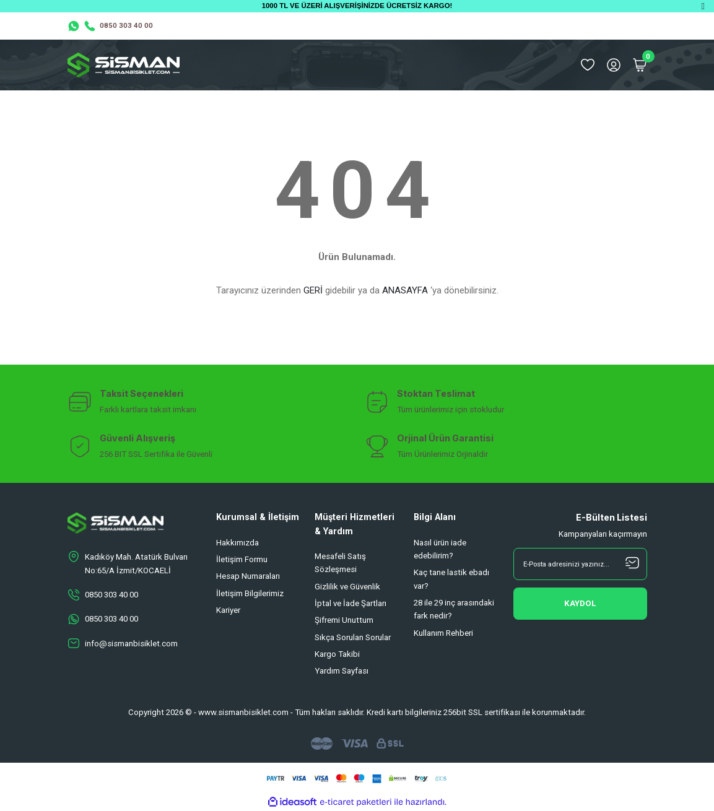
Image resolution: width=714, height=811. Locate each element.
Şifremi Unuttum (344, 620)
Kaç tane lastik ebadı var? (451, 579)
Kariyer (228, 610)
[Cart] (639, 65)
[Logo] (123, 65)
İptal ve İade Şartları (350, 603)
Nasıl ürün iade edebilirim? (440, 549)
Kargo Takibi (337, 654)
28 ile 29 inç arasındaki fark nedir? (454, 609)
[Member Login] (613, 65)
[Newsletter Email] (580, 564)
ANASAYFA (405, 290)
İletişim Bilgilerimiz (250, 593)
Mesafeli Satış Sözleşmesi (340, 563)
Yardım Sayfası (341, 670)
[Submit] (580, 604)
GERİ (313, 290)
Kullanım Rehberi (443, 633)
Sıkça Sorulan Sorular (353, 637)
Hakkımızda (237, 542)
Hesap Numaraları (248, 576)
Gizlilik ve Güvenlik (347, 586)
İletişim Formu (242, 559)
